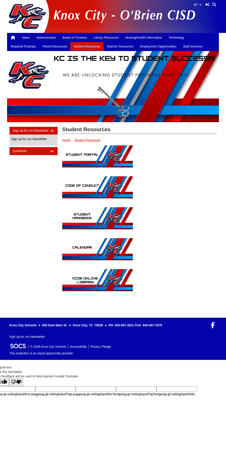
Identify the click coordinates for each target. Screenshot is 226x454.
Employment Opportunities (158, 46)
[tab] (33, 131)
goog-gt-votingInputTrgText (139, 394)
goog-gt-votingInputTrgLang (57, 394)
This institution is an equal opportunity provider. (41, 353)
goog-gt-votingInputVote (177, 394)
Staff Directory (192, 46)
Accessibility (78, 346)
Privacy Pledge (100, 346)
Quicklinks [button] (24, 151)
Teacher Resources (120, 46)
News (26, 37)
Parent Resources (54, 46)
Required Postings (23, 46)
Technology (176, 37)
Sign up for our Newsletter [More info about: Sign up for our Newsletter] (29, 139)
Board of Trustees (75, 37)
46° (198, 4)
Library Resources (106, 37)
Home (66, 140)
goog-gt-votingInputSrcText (98, 394)
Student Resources (87, 46)
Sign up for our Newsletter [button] (33, 130)
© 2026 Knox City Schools (48, 346)
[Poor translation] (16, 382)
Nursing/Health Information (143, 37)
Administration (46, 37)
